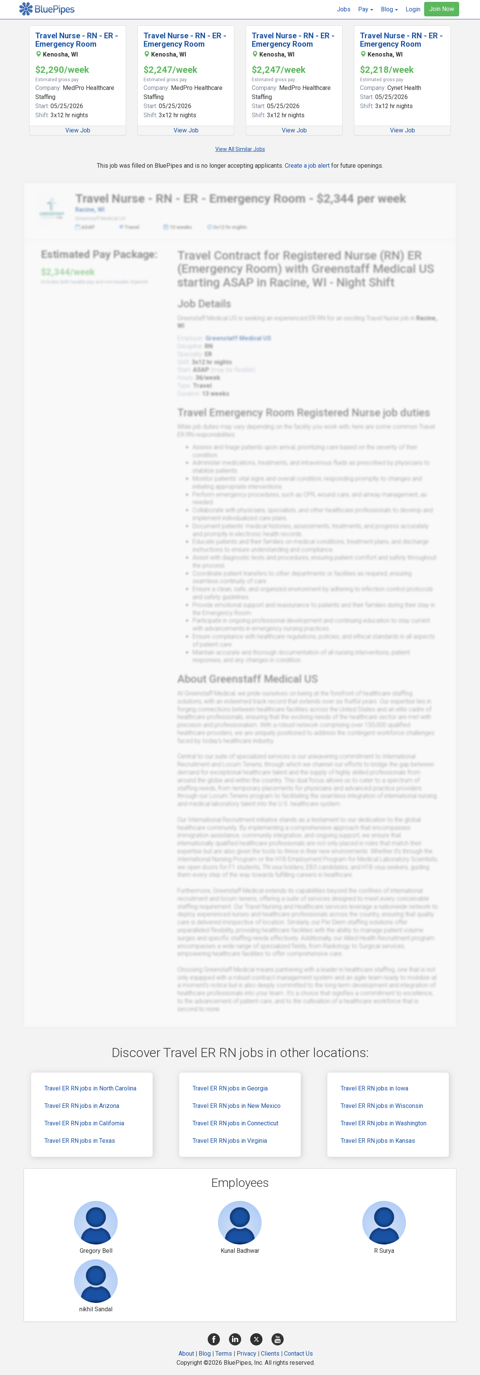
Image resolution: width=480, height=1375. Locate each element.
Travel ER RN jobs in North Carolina (90, 1088)
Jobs (344, 9)
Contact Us (298, 1353)
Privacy (246, 1353)
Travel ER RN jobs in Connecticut (235, 1123)
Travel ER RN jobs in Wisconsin (382, 1105)
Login (413, 9)
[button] (365, 9)
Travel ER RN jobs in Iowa (374, 1088)
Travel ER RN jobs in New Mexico (237, 1105)
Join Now (441, 9)
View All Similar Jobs (240, 149)
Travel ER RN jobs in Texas (79, 1140)
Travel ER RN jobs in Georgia (230, 1088)
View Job (77, 130)
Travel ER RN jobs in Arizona (81, 1105)
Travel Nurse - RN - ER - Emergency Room (76, 40)
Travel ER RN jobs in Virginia (230, 1140)
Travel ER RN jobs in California (84, 1123)
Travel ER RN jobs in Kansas (378, 1140)
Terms (223, 1353)
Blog (205, 1353)
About (186, 1353)
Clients (270, 1353)
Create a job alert (307, 165)
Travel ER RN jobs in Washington (383, 1123)
